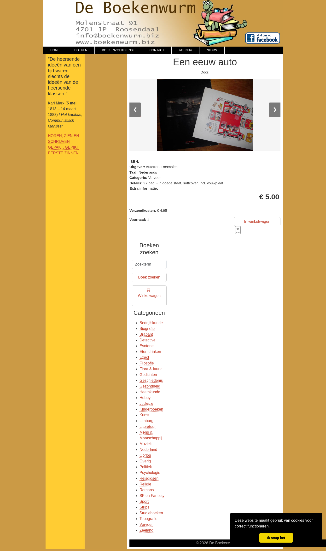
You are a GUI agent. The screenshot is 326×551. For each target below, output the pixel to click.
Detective (148, 340)
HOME (55, 50)
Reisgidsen (149, 478)
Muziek (146, 444)
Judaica (146, 403)
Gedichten (148, 375)
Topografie (148, 519)
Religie (145, 484)
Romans (147, 490)
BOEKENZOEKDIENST (118, 50)
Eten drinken (150, 352)
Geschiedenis (151, 380)
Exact (144, 357)
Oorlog (145, 455)
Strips (144, 507)
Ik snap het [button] (276, 538)
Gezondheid (150, 386)
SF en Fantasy (152, 496)
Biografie (147, 329)
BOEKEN (80, 50)
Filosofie (147, 363)
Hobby (145, 398)
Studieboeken (151, 513)
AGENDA (185, 50)
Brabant (146, 334)
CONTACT (156, 50)
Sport (144, 501)
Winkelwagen (149, 296)
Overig (145, 461)
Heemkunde (150, 392)
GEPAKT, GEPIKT (63, 147)
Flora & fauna (151, 369)
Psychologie (150, 473)
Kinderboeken (151, 409)
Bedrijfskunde (151, 323)
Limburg (146, 421)
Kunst (144, 415)
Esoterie (147, 346)
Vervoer (146, 524)
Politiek (146, 467)
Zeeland (146, 530)
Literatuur (148, 426)
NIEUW (212, 50)
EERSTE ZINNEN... (65, 153)
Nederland (148, 450)
